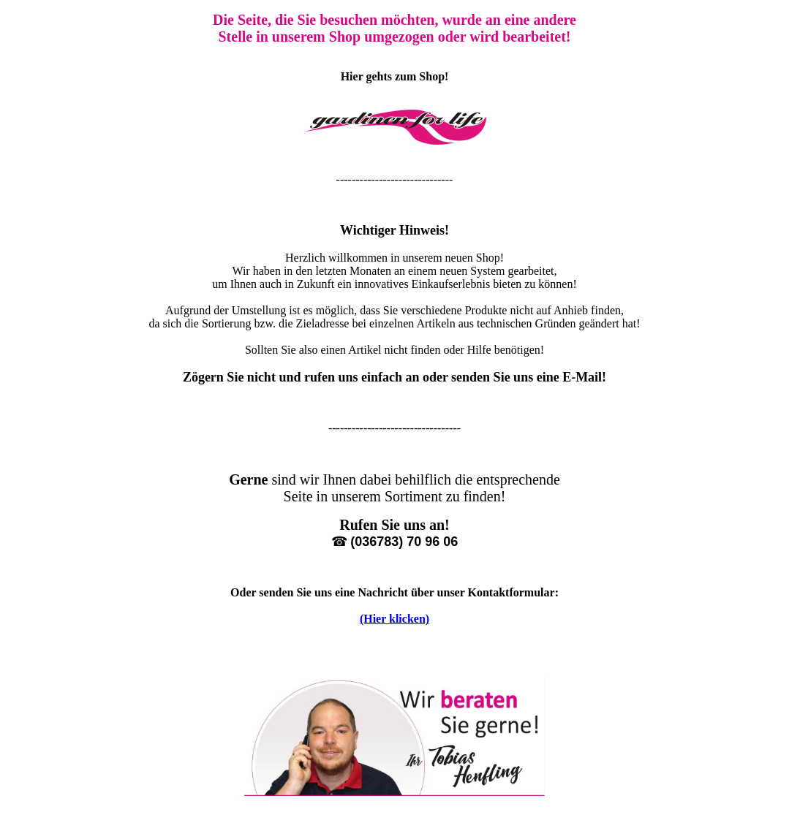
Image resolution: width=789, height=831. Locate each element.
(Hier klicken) (394, 618)
